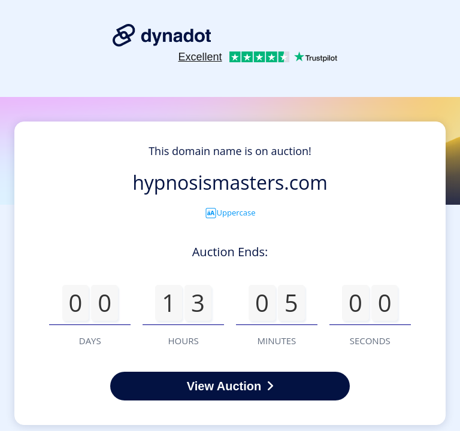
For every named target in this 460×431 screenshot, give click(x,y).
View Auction (230, 386)
